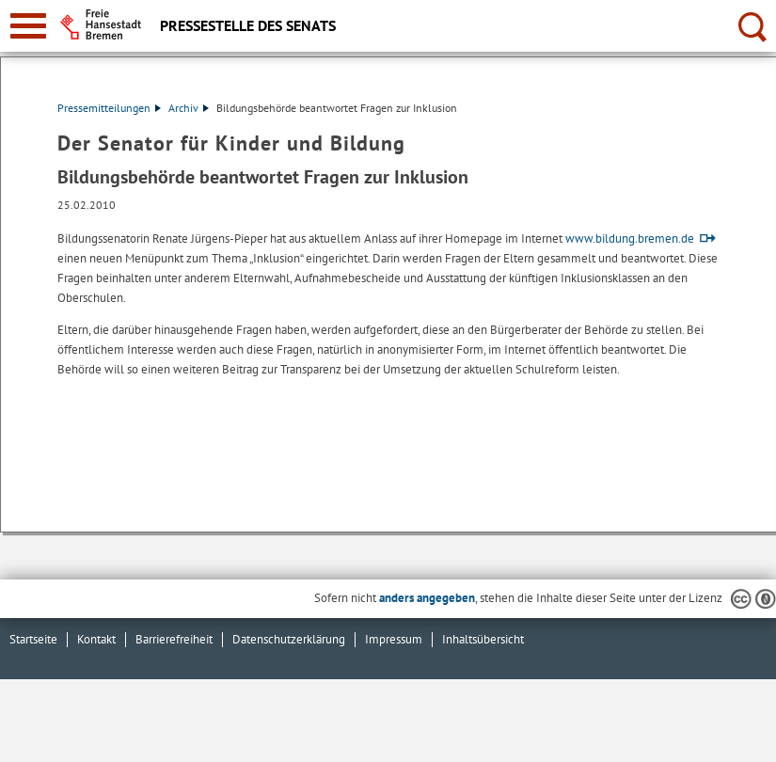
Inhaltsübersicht (483, 639)
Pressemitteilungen (109, 108)
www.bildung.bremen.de (629, 238)
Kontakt (96, 639)
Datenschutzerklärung (288, 639)
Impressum (393, 639)
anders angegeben (427, 598)
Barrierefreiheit (174, 639)
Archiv (188, 108)
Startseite (33, 639)
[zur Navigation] (28, 26)
